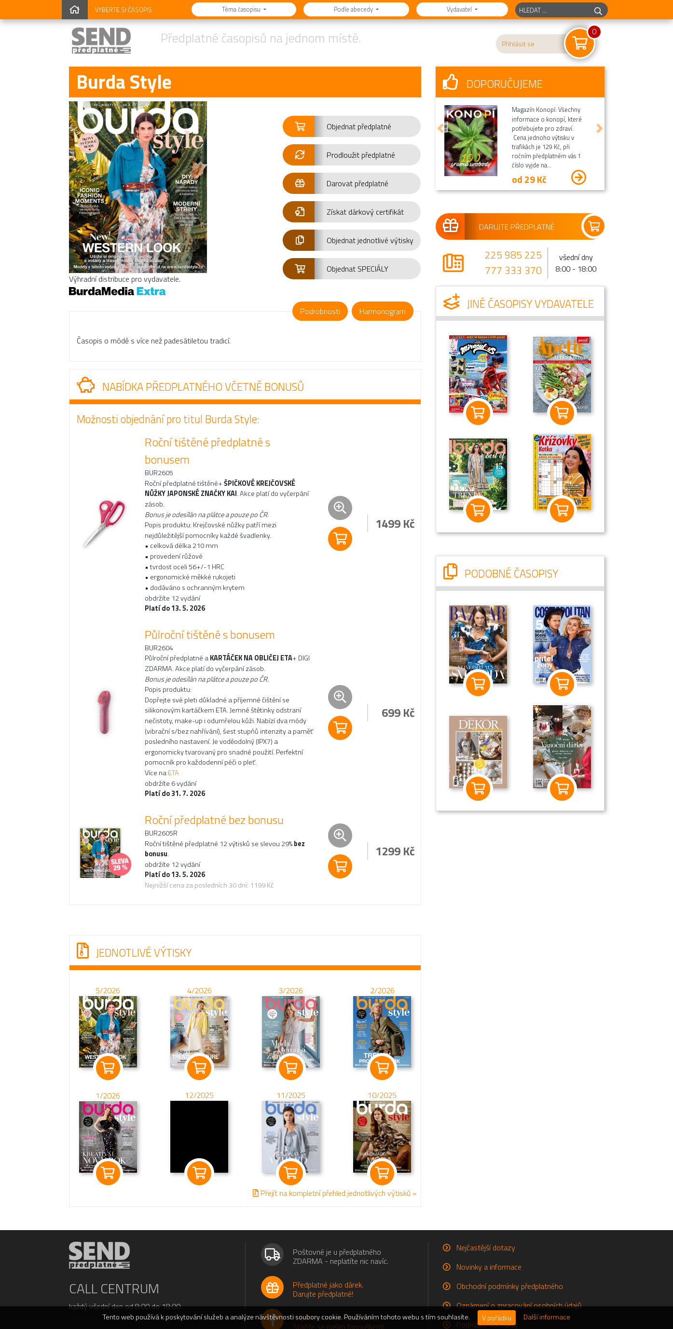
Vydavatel (460, 9)
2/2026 (382, 990)
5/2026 (108, 990)
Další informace (546, 1317)
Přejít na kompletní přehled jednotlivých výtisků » (334, 1193)
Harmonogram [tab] (382, 311)
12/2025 (199, 1095)
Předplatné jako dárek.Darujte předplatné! (328, 1289)
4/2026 (199, 990)
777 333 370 (513, 270)
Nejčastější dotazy (485, 1247)
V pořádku (496, 1318)
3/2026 (290, 990)
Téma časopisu (242, 9)
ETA (173, 772)
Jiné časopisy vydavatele (518, 304)
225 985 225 (513, 254)
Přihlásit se (518, 44)
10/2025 (382, 1095)
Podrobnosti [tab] (320, 311)
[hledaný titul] (552, 9)
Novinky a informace (489, 1267)
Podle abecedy (354, 9)
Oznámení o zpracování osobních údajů (518, 1305)
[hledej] (598, 9)
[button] (352, 126)
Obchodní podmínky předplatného (509, 1286)
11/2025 (290, 1095)
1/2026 (108, 1095)
